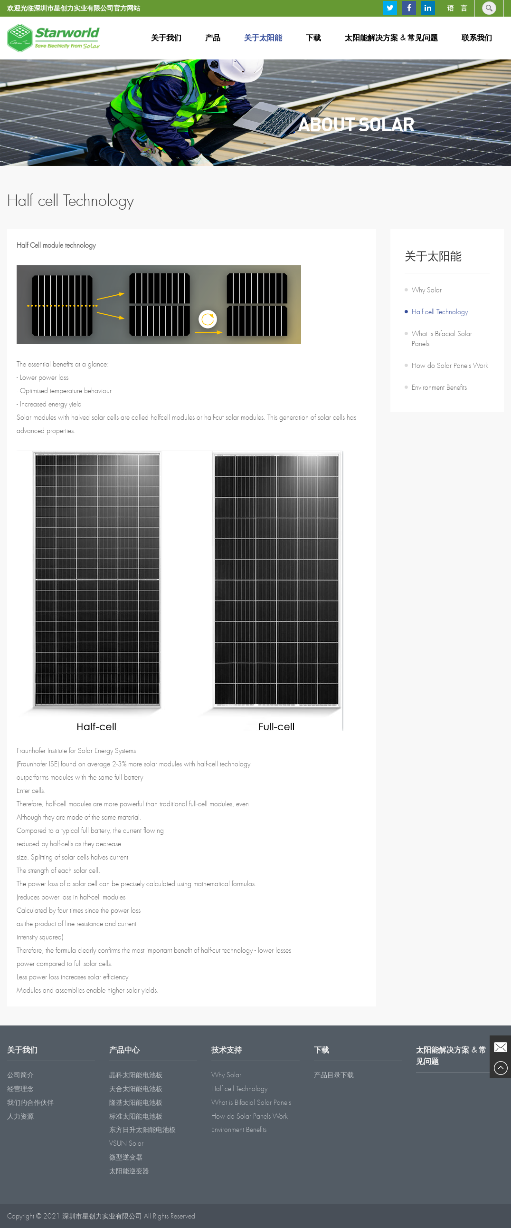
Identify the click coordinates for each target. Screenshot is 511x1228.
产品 (212, 38)
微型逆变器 (125, 1157)
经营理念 (20, 1088)
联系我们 (477, 38)
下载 (313, 38)
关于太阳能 (263, 38)
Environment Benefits (439, 387)
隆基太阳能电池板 (135, 1102)
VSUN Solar (126, 1143)
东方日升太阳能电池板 (142, 1129)
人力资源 (20, 1116)
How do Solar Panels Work (450, 365)
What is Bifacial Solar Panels (442, 338)
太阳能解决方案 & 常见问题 (391, 38)
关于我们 (166, 38)
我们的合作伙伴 (30, 1102)
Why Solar (427, 290)
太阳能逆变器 (129, 1171)
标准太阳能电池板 (135, 1116)
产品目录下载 (334, 1075)
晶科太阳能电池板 (135, 1075)
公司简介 (20, 1075)
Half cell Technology (440, 312)
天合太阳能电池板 (135, 1088)
